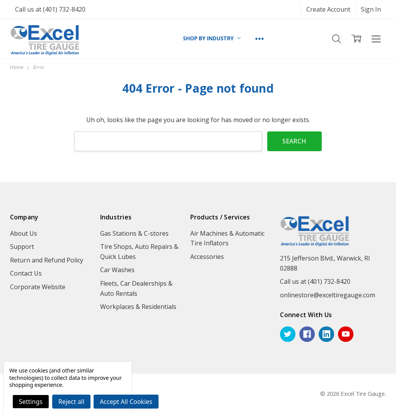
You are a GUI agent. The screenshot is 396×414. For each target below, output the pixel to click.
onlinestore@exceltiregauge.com (327, 295)
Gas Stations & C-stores (134, 233)
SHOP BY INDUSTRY (212, 38)
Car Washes (117, 270)
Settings (31, 401)
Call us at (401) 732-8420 (50, 9)
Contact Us (26, 273)
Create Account (328, 9)
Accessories (207, 256)
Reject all (71, 401)
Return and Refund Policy (46, 260)
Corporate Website (37, 287)
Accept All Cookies (126, 401)
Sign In (371, 9)
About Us (23, 233)
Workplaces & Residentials (138, 306)
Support (22, 246)
